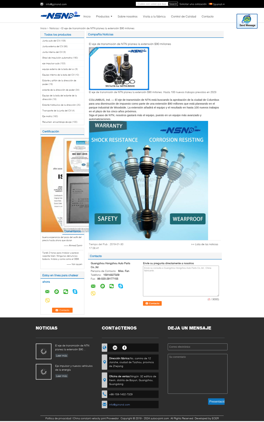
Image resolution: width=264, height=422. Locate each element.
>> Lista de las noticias (204, 244)
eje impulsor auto (51, 63)
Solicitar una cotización (193, 4)
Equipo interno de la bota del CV (58, 74)
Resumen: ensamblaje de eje (57, 122)
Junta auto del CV (51, 40)
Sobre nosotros (128, 16)
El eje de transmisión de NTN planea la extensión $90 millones (72, 348)
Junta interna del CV (52, 52)
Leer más (61, 355)
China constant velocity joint (89, 418)
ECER (215, 418)
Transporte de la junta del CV (56, 110)
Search (173, 4)
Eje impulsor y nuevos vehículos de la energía (74, 367)
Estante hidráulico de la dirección (59, 104)
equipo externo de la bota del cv (58, 69)
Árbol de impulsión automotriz (57, 57)
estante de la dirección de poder (58, 89)
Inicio (87, 16)
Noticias (54, 28)
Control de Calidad (183, 16)
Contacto (208, 16)
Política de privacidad (58, 418)
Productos (102, 16)
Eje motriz (47, 116)
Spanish (219, 4)
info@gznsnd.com (56, 4)
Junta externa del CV (52, 46)
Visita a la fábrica (154, 16)
